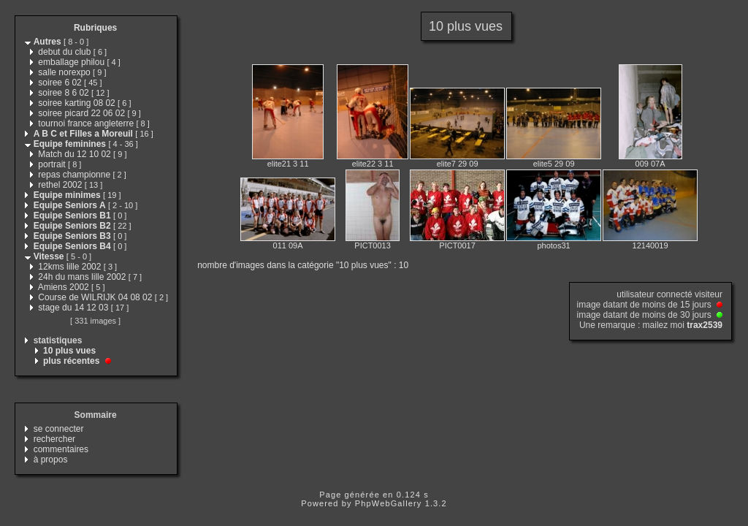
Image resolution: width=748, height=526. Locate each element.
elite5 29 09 (554, 163)
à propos (51, 459)
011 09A (288, 245)
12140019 (650, 245)
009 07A (650, 163)
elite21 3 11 (288, 163)
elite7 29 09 (457, 163)
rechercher (54, 439)
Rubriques (95, 28)
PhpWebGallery (388, 503)
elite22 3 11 (373, 163)
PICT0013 (372, 245)
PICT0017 (457, 245)
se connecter (59, 429)
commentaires (61, 449)
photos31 (553, 245)
